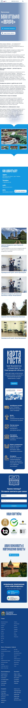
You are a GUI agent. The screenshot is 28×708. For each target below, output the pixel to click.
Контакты (3, 696)
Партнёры (3, 693)
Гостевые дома (4, 679)
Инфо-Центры (17, 692)
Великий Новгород (4, 621)
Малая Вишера (16, 623)
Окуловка (15, 631)
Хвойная (15, 625)
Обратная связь (5, 695)
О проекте (3, 691)
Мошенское (16, 636)
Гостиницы (3, 681)
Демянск (2, 636)
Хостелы (3, 685)
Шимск (2, 642)
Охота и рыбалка (17, 660)
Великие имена (17, 700)
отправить (14, 505)
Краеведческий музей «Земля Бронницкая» (13, 338)
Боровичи (2, 625)
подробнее (14, 383)
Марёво (15, 634)
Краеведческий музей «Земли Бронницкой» (13, 272)
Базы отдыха (4, 675)
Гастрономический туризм (5, 651)
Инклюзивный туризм (17, 653)
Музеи (2, 656)
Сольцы (2, 634)
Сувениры (16, 698)
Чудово (2, 631)
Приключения (16, 662)
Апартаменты (4, 674)
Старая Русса (3, 623)
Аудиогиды (16, 694)
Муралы (15, 656)
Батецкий (15, 627)
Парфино (15, 621)
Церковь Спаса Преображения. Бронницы (13, 317)
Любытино (3, 629)
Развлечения (16, 664)
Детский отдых (16, 651)
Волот (15, 633)
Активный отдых (4, 649)
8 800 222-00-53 (14, 1)
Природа (2, 664)
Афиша (2, 702)
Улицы (15, 666)
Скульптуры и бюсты (4, 666)
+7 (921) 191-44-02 (6, 182)
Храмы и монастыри (4, 667)
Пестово (2, 638)
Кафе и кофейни (18, 675)
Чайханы (16, 683)
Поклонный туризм (4, 662)
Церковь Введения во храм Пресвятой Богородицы (12, 245)
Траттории (16, 681)
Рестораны (16, 677)
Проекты (3, 698)
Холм (2, 640)
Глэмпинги (3, 677)
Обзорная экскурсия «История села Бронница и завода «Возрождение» (11, 294)
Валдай (2, 627)
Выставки (15, 649)
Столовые (16, 679)
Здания (2, 653)
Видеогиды (16, 696)
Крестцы (2, 633)
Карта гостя (17, 688)
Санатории (3, 683)
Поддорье (16, 629)
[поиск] (23, 1)
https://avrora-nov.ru (7, 187)
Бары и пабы (17, 674)
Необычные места (17, 658)
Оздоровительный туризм (5, 660)
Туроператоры (17, 690)
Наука (2, 658)
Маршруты (3, 700)
